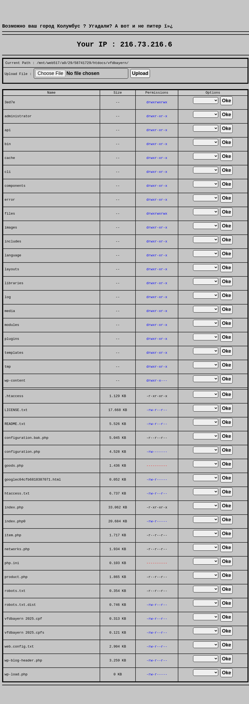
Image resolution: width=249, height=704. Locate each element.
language (13, 265)
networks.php (17, 559)
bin (8, 154)
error (10, 209)
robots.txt (15, 601)
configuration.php (22, 461)
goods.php (14, 475)
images (11, 237)
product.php (16, 587)
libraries (14, 293)
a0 (64, 70)
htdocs (99, 70)
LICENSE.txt (16, 420)
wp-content (15, 390)
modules (12, 335)
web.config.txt (19, 656)
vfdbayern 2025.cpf (23, 628)
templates (14, 362)
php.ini (12, 573)
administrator (18, 126)
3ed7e (10, 112)
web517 (53, 70)
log (8, 307)
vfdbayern (117, 70)
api (8, 140)
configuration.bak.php (26, 448)
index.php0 (15, 531)
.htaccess (14, 406)
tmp (8, 376)
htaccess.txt (17, 503)
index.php (14, 517)
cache (10, 168)
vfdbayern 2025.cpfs (24, 642)
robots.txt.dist (20, 614)
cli (8, 182)
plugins (12, 349)
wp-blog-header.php (23, 670)
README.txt (15, 434)
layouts (12, 279)
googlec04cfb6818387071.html (33, 489)
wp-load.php (16, 684)
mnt (42, 70)
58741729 (82, 70)
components (15, 195)
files (10, 223)
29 (70, 70)
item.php (13, 545)
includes (13, 251)
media (10, 321)
